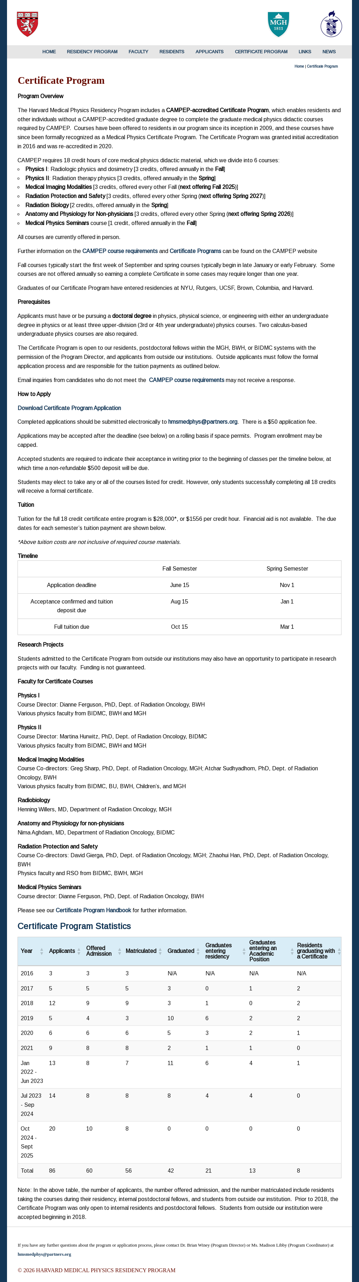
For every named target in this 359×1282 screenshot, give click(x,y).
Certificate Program (261, 51)
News (329, 51)
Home (299, 66)
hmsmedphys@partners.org (44, 1254)
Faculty (138, 51)
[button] (41, 951)
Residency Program (92, 51)
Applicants (210, 51)
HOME (49, 51)
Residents (172, 51)
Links (305, 51)
